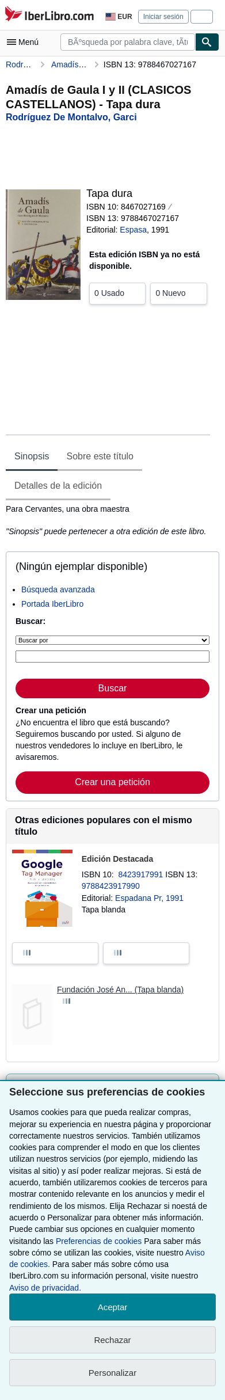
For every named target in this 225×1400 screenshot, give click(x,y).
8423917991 (142, 874)
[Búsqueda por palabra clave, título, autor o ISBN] (112, 656)
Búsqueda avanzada (58, 589)
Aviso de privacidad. (45, 1287)
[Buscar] (207, 42)
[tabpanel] (108, 520)
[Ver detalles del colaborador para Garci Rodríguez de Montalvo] (71, 117)
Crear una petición (112, 782)
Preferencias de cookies (99, 1241)
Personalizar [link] (112, 1373)
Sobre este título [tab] (100, 456)
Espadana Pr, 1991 (149, 898)
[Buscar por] (112, 640)
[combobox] (127, 42)
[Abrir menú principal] (25, 42)
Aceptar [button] (113, 1307)
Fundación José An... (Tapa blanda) (120, 989)
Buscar (112, 688)
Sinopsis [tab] (31, 456)
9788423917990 (111, 886)
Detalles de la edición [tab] (58, 485)
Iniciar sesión (163, 17)
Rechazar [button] (112, 1340)
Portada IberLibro (52, 603)
